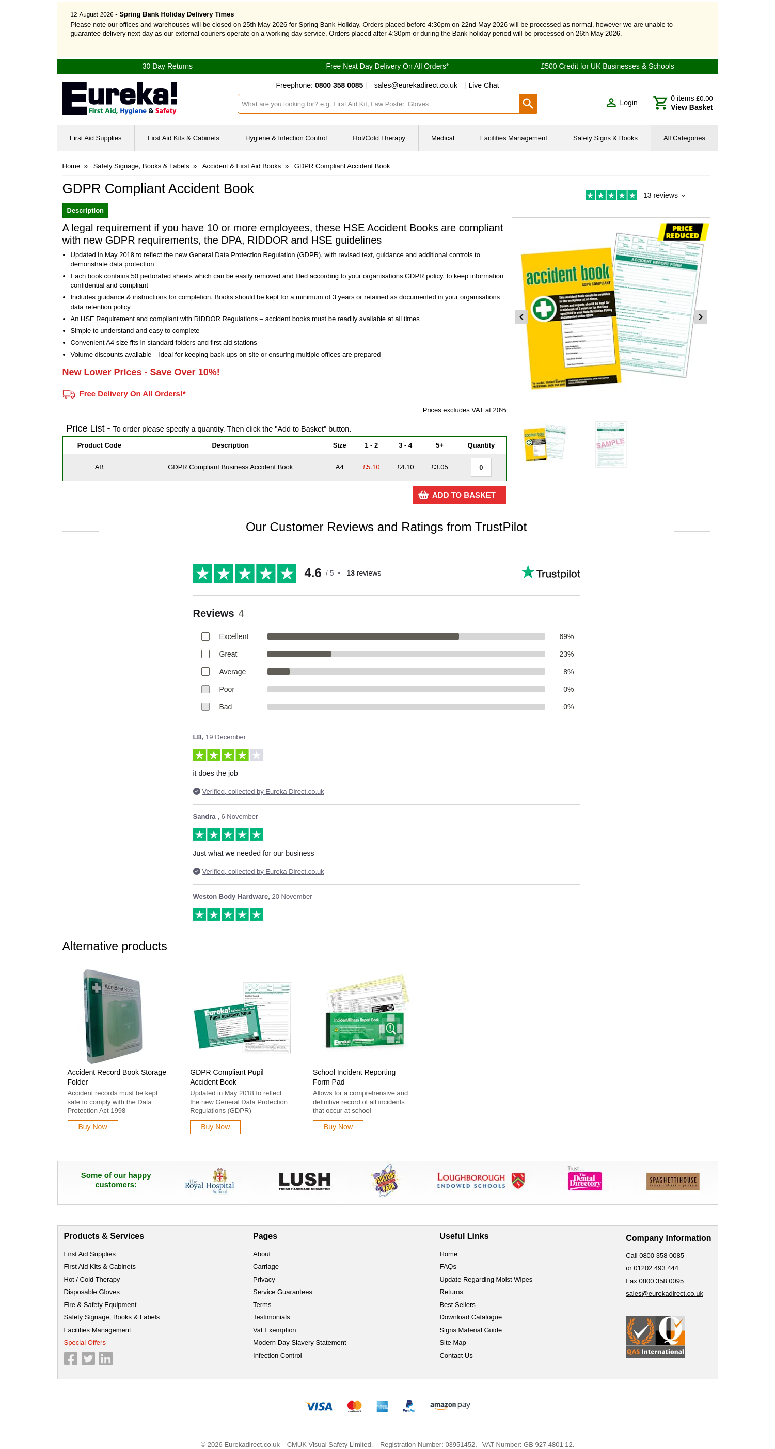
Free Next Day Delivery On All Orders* (387, 57)
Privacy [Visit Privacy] (264, 1270)
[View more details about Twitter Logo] (88, 1349)
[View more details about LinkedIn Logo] (106, 1349)
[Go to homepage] (143, 89)
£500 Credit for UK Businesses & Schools (607, 57)
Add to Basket (464, 485)
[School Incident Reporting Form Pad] (365, 1041)
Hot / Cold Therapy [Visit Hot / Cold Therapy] (92, 1270)
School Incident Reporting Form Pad (354, 1068)
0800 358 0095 (661, 1272)
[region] (120, 1007)
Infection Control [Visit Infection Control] (277, 1346)
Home (71, 157)
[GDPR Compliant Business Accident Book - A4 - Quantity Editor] (481, 458)
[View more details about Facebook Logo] (70, 1349)
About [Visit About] (262, 1245)
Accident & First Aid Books (241, 157)
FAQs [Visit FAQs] (447, 1258)
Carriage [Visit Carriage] (266, 1258)
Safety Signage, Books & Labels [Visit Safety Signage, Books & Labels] (112, 1308)
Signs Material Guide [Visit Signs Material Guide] (470, 1321)
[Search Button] (528, 95)
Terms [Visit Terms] (262, 1295)
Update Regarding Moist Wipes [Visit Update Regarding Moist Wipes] (485, 1270)
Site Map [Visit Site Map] (452, 1333)
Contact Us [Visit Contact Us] (455, 1346)
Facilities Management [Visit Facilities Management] (97, 1321)
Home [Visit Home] (448, 1245)
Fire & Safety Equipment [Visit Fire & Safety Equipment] (100, 1295)
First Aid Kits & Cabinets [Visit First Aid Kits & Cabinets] (100, 1258)
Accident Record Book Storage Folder (117, 1068)
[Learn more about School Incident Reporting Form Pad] (338, 1118)
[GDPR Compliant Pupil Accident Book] (242, 1041)
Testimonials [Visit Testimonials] (271, 1308)
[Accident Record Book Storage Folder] (119, 1041)
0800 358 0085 (661, 1246)
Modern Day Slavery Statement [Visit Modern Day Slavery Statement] (299, 1333)
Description (85, 201)
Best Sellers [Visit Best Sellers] (457, 1295)
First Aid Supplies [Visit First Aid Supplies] (90, 1245)
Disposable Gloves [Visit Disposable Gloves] (92, 1283)
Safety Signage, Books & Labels (141, 157)
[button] (621, 93)
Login (629, 93)
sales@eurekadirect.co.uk (415, 76)
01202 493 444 (656, 1259)
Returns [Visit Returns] (451, 1283)
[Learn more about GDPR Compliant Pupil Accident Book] (215, 1118)
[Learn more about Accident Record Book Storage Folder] (93, 1118)
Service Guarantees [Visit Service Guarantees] (282, 1283)
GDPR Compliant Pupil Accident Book (226, 1068)
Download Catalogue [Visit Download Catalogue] (470, 1308)
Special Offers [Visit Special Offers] (85, 1333)
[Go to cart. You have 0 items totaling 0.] (683, 94)
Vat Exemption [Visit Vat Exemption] (274, 1321)
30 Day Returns (168, 57)
